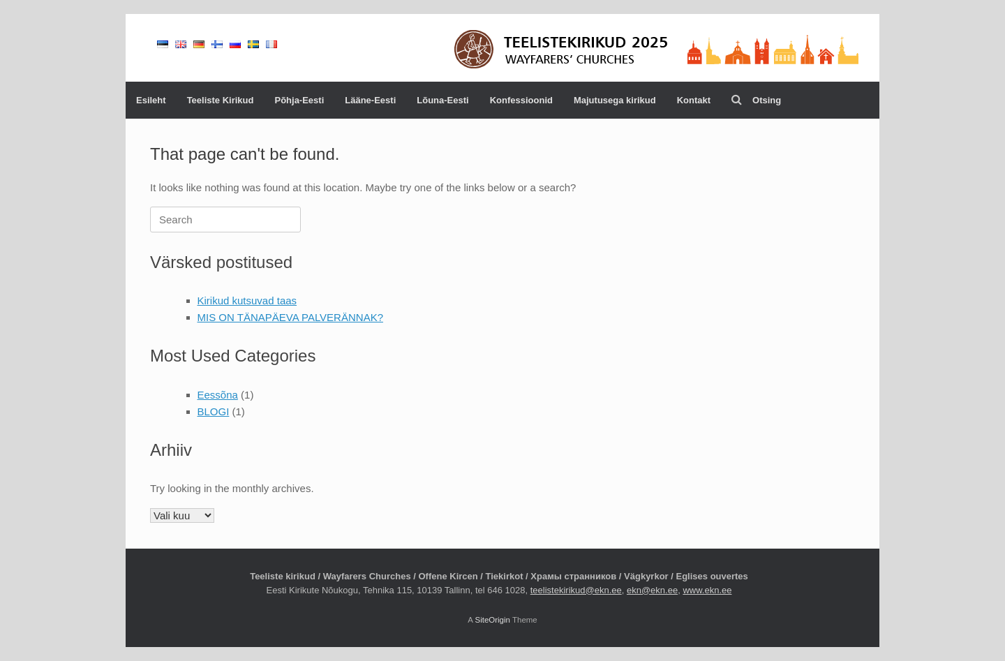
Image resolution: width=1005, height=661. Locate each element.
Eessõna (218, 395)
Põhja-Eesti (299, 100)
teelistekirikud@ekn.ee (576, 590)
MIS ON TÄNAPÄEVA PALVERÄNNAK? (290, 317)
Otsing (756, 100)
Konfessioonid (521, 100)
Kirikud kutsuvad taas (247, 300)
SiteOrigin (492, 620)
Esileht (151, 100)
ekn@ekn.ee (652, 590)
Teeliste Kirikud (220, 100)
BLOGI (214, 411)
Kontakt (693, 100)
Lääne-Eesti (370, 100)
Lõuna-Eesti (442, 100)
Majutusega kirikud (615, 100)
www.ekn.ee (707, 590)
